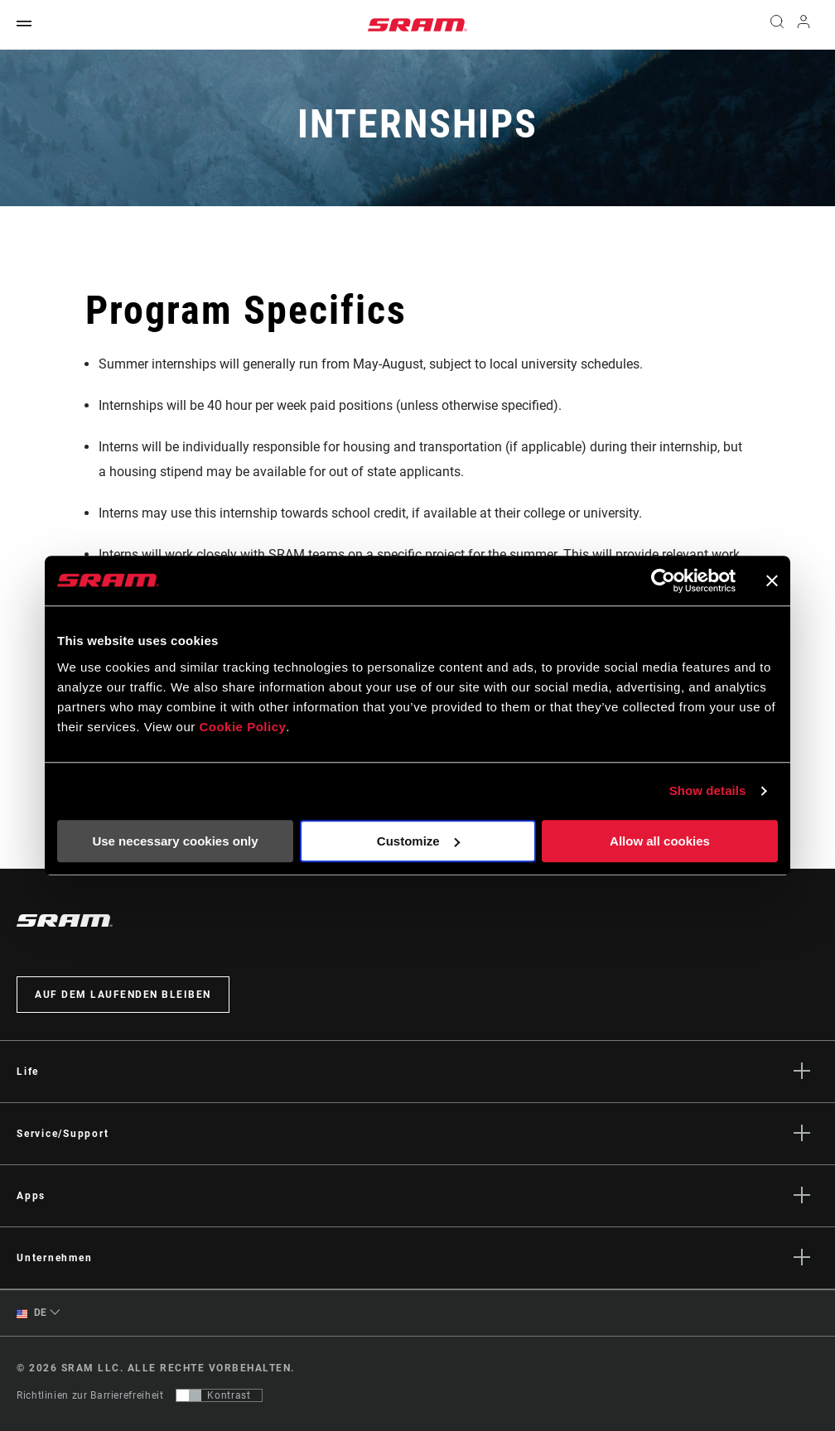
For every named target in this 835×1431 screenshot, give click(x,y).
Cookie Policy (242, 727)
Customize (418, 841)
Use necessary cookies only (175, 841)
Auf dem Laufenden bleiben (123, 994)
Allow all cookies (660, 841)
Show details (707, 790)
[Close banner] (772, 580)
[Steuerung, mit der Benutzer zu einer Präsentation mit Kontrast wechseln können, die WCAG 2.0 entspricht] (219, 1395)
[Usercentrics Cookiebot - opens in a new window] (663, 580)
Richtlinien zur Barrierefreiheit (90, 1395)
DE (32, 1313)
